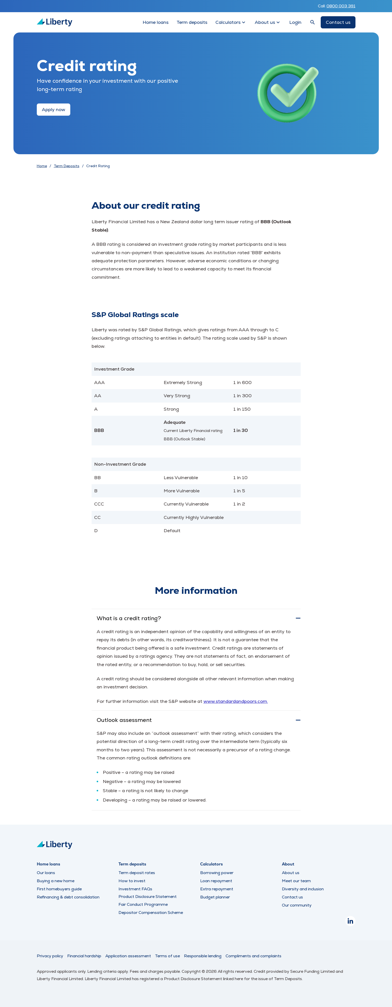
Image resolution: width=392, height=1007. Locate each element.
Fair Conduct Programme (143, 904)
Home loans (155, 22)
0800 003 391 (341, 6)
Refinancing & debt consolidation (68, 897)
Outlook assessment (199, 720)
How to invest (131, 880)
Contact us (338, 22)
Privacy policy (50, 956)
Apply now (53, 109)
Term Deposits (66, 166)
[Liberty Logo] (54, 22)
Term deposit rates (136, 872)
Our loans (46, 872)
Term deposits (192, 22)
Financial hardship (84, 956)
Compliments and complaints (253, 956)
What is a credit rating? (199, 618)
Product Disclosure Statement (147, 896)
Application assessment (128, 956)
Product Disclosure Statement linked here (204, 978)
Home (42, 166)
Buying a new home (55, 880)
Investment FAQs (135, 889)
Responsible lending (202, 956)
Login (295, 22)
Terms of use (167, 956)
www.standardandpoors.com (235, 701)
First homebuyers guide (59, 889)
